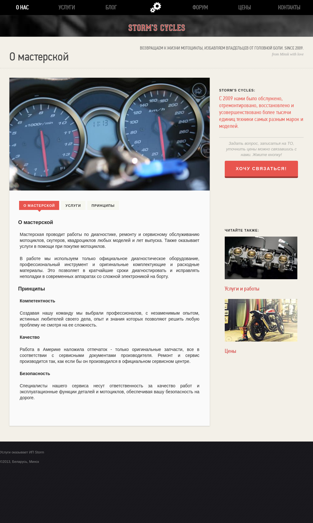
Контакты (289, 7)
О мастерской (39, 205)
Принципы (103, 205)
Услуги (67, 7)
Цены (244, 7)
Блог (111, 7)
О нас (22, 7)
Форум (200, 7)
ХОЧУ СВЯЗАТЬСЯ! (261, 168)
